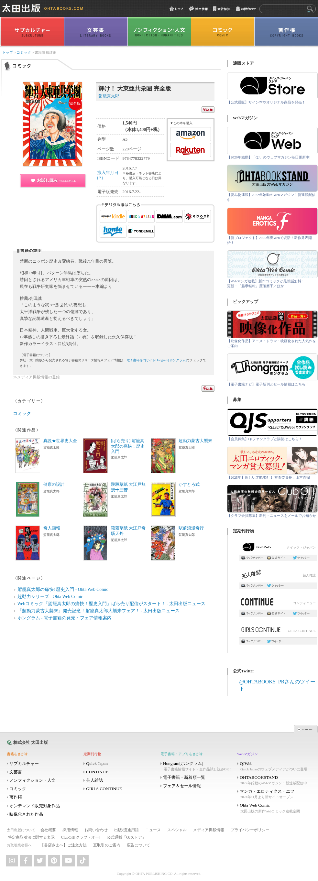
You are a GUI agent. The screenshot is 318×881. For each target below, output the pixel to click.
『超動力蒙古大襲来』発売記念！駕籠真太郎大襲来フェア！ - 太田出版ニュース (98, 610)
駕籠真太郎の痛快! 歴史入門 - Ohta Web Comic (62, 589)
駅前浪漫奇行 (191, 528)
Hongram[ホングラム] (198, 766)
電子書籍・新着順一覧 (184, 777)
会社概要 (48, 830)
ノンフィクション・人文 (32, 780)
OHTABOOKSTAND (275, 780)
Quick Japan (97, 763)
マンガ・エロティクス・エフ (275, 794)
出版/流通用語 (126, 830)
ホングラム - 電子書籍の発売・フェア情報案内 (64, 617)
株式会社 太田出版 (30, 742)
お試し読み (56, 180)
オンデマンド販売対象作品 (34, 805)
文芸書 (15, 771)
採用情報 (70, 830)
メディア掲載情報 (208, 830)
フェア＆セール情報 (182, 785)
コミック (23, 52)
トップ (7, 52)
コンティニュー (278, 603)
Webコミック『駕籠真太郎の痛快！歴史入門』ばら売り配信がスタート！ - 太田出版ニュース (111, 603)
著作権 (15, 797)
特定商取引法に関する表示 (31, 837)
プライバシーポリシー (250, 830)
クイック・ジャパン (278, 548)
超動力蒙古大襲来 (195, 441)
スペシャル (177, 830)
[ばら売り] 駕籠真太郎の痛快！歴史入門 (128, 446)
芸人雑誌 (278, 576)
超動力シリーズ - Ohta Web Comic (50, 596)
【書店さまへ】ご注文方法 (63, 845)
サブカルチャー (24, 763)
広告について (138, 845)
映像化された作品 (26, 814)
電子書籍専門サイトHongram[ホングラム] (156, 360)
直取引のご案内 (106, 845)
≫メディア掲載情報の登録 (36, 377)
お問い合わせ (96, 830)
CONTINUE (97, 771)
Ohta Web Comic (275, 808)
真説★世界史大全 (60, 441)
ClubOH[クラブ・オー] (80, 837)
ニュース (153, 830)
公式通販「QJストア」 (126, 837)
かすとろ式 (189, 484)
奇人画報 (51, 528)
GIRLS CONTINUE (278, 631)
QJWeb (275, 766)
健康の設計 (53, 484)
